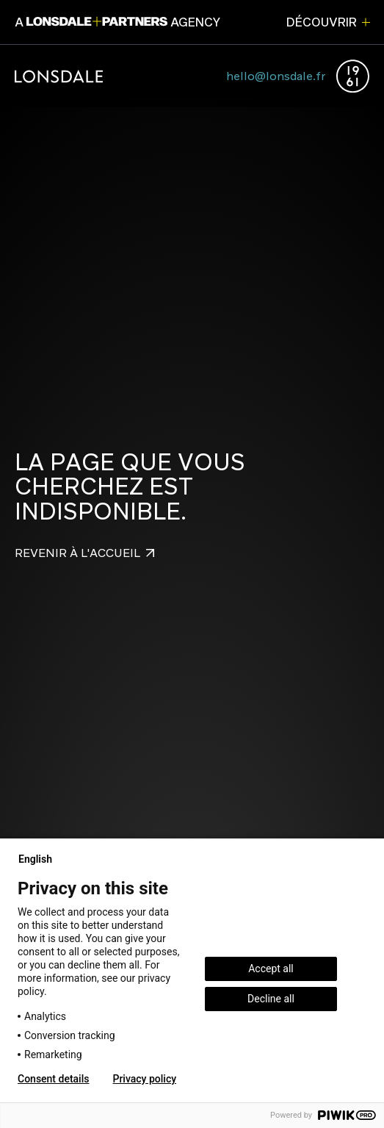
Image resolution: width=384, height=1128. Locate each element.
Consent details (53, 1079)
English (41, 859)
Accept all (271, 968)
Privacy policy (144, 1079)
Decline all (270, 999)
